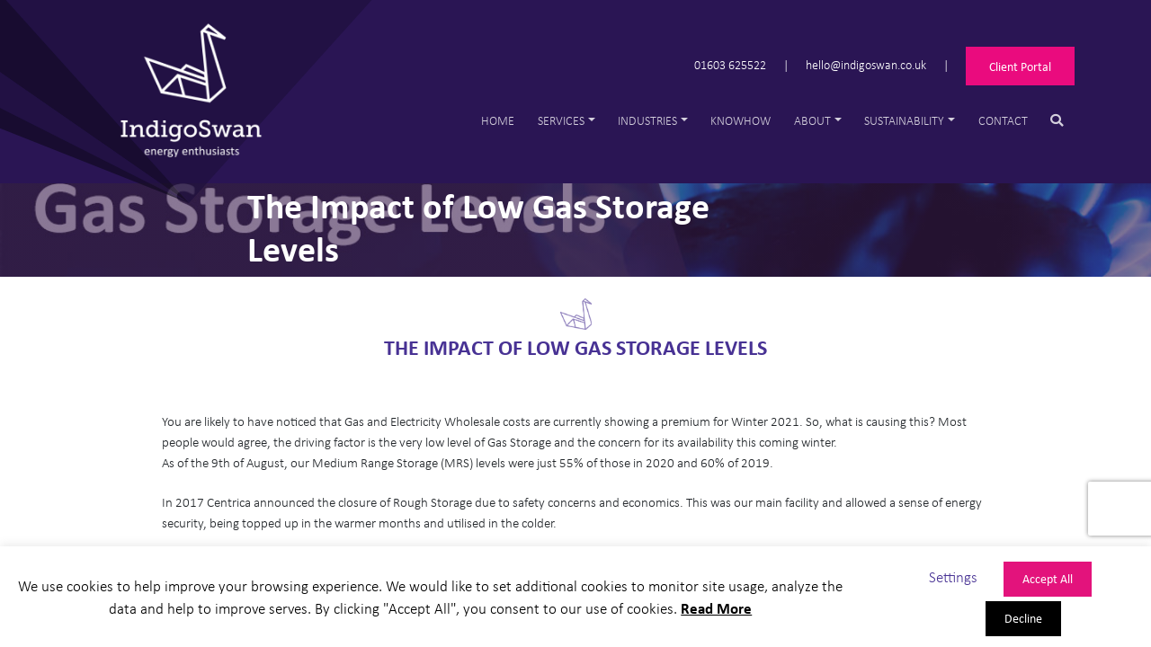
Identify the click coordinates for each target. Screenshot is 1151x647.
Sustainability (904, 120)
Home (497, 120)
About (812, 120)
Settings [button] (953, 576)
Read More (716, 608)
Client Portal (1020, 66)
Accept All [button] (1047, 578)
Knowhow (740, 120)
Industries (647, 120)
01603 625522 (730, 64)
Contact (1003, 120)
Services (561, 120)
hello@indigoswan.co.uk (866, 64)
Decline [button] (1023, 617)
